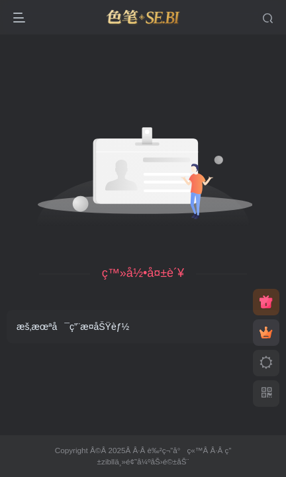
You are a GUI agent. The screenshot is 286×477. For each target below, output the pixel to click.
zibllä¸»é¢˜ (119, 461)
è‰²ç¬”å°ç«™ (175, 450)
